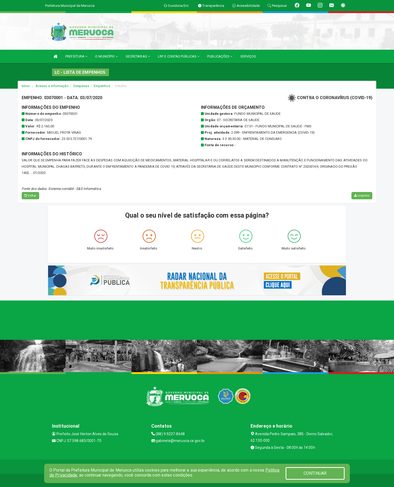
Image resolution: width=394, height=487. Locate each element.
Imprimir (362, 195)
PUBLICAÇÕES (219, 56)
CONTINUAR (315, 473)
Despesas (81, 86)
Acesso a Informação (52, 86)
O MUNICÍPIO (106, 56)
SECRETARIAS (138, 56)
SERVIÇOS (248, 56)
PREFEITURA (76, 56)
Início (26, 86)
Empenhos (102, 86)
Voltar (30, 195)
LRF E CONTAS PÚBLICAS (178, 56)
